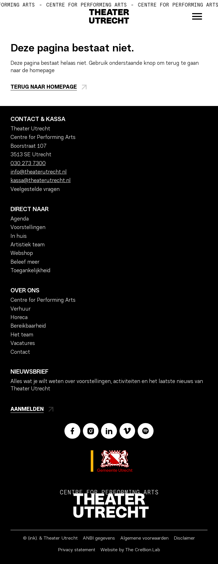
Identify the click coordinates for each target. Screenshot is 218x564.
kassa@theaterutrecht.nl (41, 181)
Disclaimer (184, 538)
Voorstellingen (28, 227)
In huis (19, 236)
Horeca (19, 317)
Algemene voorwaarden (144, 538)
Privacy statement (76, 550)
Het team (22, 335)
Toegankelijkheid (31, 271)
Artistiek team (28, 245)
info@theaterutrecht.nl (39, 172)
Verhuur (21, 309)
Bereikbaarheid (28, 326)
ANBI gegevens (99, 538)
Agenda (20, 219)
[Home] (109, 16)
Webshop (22, 253)
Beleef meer (25, 262)
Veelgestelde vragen (35, 189)
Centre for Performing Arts (43, 300)
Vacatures (23, 343)
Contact (20, 352)
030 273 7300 (28, 164)
